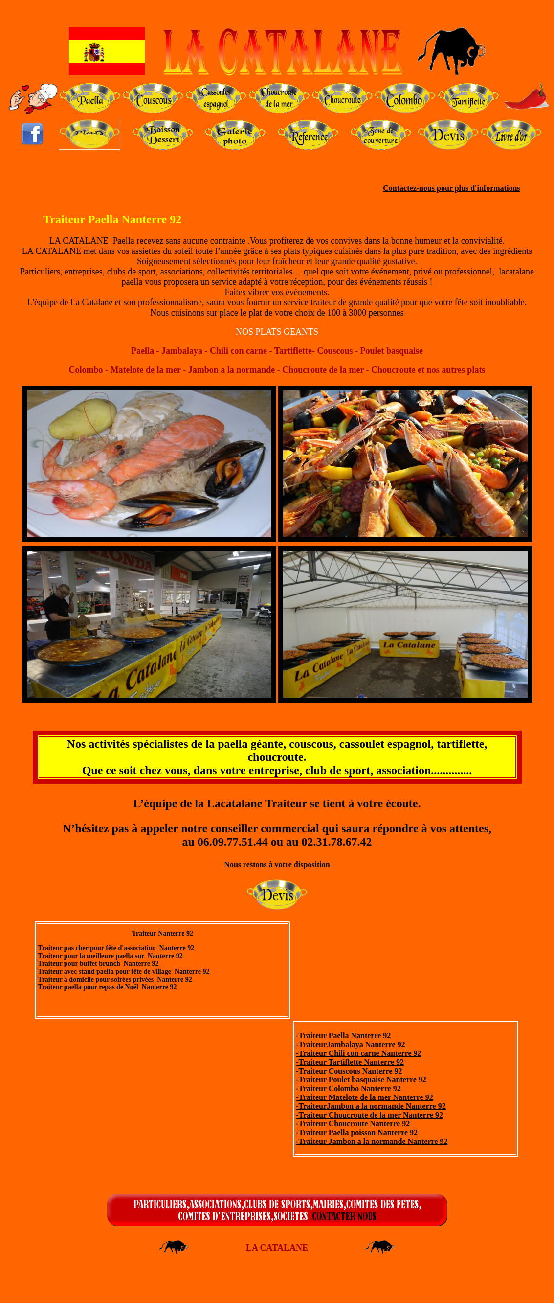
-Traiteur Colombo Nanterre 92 (348, 1088)
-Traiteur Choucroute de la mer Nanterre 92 (369, 1115)
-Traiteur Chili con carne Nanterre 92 (358, 1053)
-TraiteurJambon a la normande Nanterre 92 (370, 1106)
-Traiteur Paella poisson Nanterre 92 (357, 1132)
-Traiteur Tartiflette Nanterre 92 (350, 1062)
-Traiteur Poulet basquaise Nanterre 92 (361, 1079)
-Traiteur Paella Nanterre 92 (343, 1035)
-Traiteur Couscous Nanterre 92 (349, 1071)
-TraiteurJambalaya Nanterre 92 (350, 1044)
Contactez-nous (409, 188)
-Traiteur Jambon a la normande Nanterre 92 (371, 1141)
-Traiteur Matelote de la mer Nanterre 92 (364, 1097)
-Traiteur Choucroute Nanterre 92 (353, 1124)
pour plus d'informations (477, 188)
